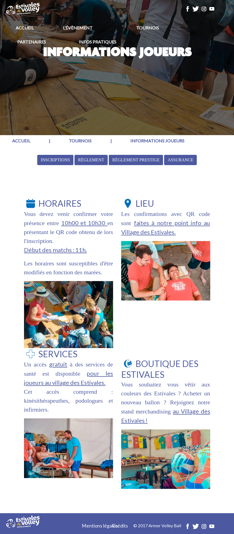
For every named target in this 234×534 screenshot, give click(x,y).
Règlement (91, 160)
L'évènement (78, 27)
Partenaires (31, 41)
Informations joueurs (157, 140)
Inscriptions (55, 160)
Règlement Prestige (136, 160)
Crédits (120, 526)
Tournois (147, 27)
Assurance (180, 160)
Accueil (25, 27)
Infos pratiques (97, 41)
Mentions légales (100, 526)
